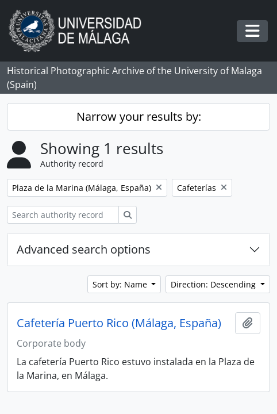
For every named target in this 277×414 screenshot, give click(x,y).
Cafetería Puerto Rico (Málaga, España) (119, 323)
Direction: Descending (214, 284)
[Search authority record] (63, 215)
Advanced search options (84, 249)
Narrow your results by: (138, 116)
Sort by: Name (121, 284)
